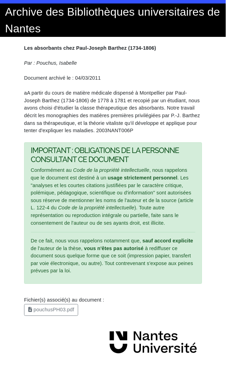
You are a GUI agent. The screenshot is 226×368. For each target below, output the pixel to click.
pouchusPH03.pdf (51, 309)
